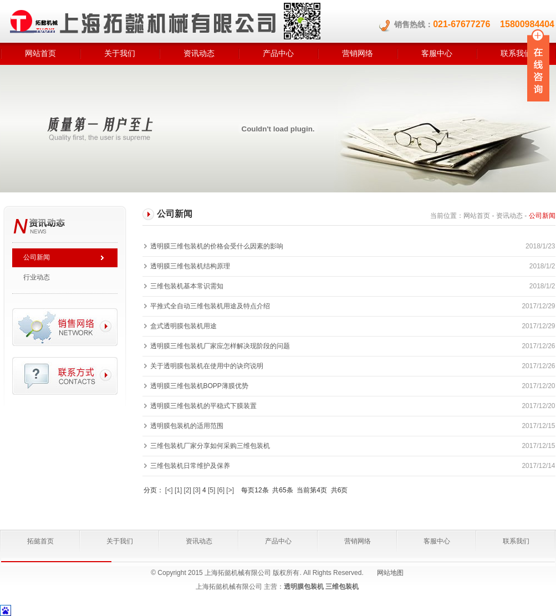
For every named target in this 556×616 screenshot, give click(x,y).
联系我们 (516, 541)
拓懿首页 (40, 541)
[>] (230, 490)
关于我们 (119, 53)
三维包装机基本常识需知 (186, 286)
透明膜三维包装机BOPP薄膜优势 (199, 386)
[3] (196, 490)
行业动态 (36, 277)
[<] (169, 490)
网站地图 (390, 573)
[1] (178, 490)
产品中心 (278, 53)
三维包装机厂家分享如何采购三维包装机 (210, 446)
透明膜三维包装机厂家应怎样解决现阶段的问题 (220, 346)
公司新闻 (36, 257)
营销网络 (357, 53)
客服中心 (436, 53)
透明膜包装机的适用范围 (186, 426)
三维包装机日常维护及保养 (190, 466)
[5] (211, 490)
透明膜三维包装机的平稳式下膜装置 (203, 406)
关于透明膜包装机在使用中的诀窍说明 (206, 366)
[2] (187, 490)
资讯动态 (199, 53)
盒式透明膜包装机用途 (183, 326)
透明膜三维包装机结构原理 (190, 266)
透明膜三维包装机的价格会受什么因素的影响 (216, 246)
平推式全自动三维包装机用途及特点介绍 (210, 306)
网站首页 (40, 53)
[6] (221, 490)
